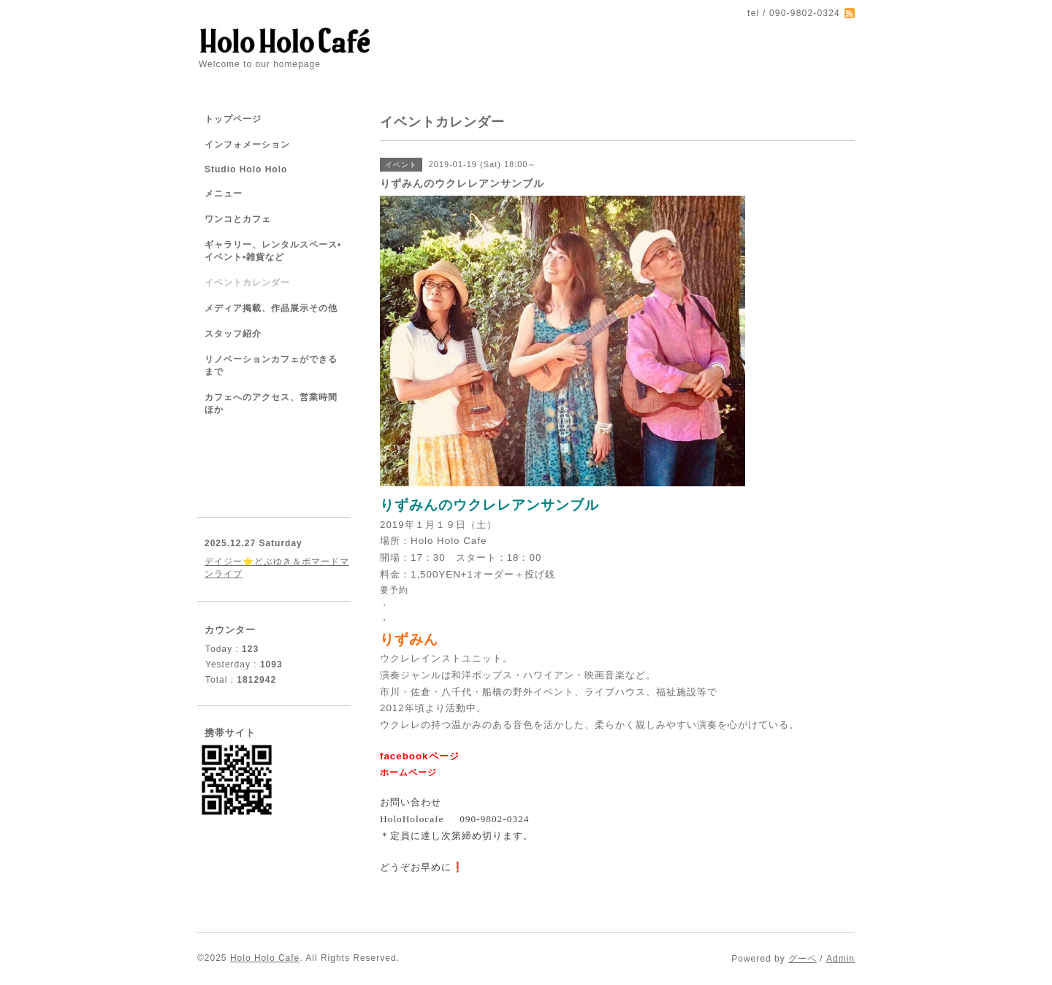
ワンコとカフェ (238, 219)
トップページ (233, 119)
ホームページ (408, 772)
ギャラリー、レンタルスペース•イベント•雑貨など (273, 250)
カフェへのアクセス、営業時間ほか (271, 403)
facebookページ (421, 756)
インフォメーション (247, 144)
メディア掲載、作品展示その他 (271, 308)
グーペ (802, 959)
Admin (840, 959)
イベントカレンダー (247, 282)
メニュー (224, 193)
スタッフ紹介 (233, 334)
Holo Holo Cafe (265, 958)
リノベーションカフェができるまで (271, 365)
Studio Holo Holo (246, 169)
